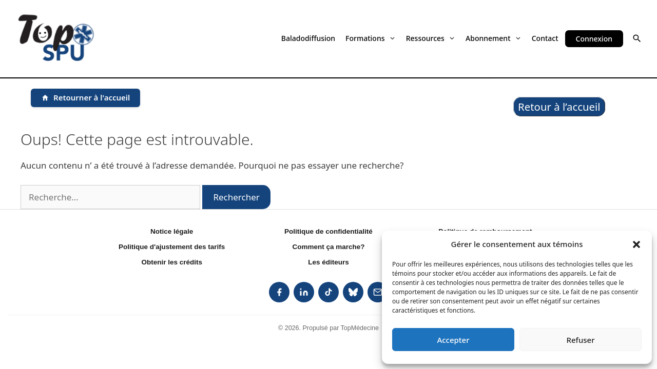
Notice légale (171, 231)
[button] (636, 244)
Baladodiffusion (308, 38)
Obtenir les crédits (171, 262)
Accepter (453, 340)
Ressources (430, 38)
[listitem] (279, 292)
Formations (370, 38)
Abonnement (493, 38)
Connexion (594, 39)
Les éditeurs (328, 262)
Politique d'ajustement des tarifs (172, 247)
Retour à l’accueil (559, 106)
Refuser (580, 340)
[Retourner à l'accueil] (85, 98)
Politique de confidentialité (328, 231)
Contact (545, 38)
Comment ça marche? (328, 247)
